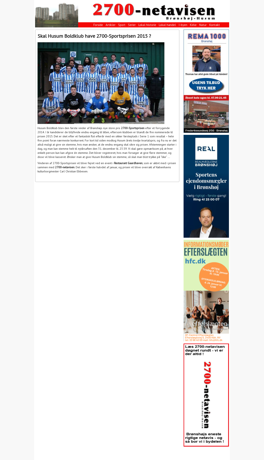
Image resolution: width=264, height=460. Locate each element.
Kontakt (214, 25)
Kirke (193, 25)
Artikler (111, 25)
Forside (98, 25)
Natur (203, 25)
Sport (121, 25)
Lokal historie (147, 25)
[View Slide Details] (206, 81)
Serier (132, 25)
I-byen (183, 25)
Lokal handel (167, 25)
